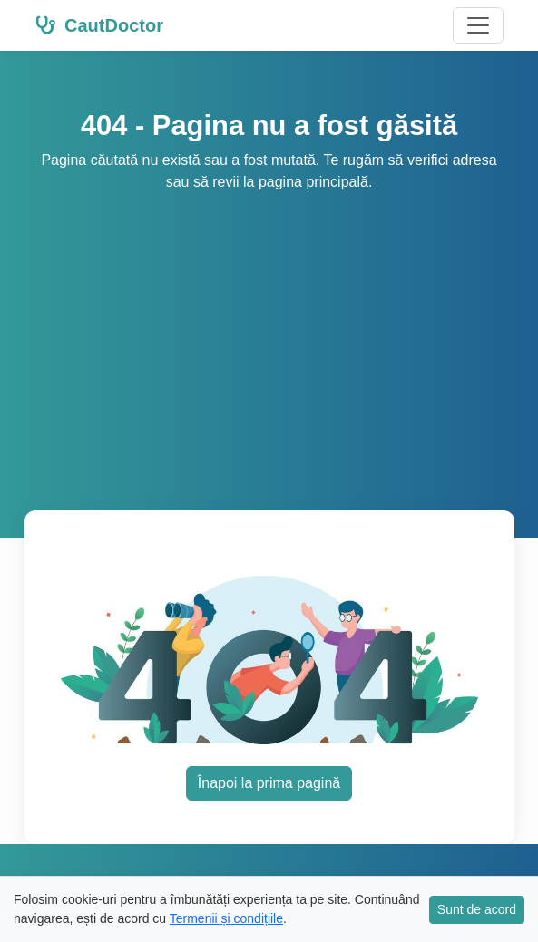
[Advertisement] (269, 329)
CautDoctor (99, 25)
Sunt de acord (476, 909)
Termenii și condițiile (226, 918)
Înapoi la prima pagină (269, 783)
